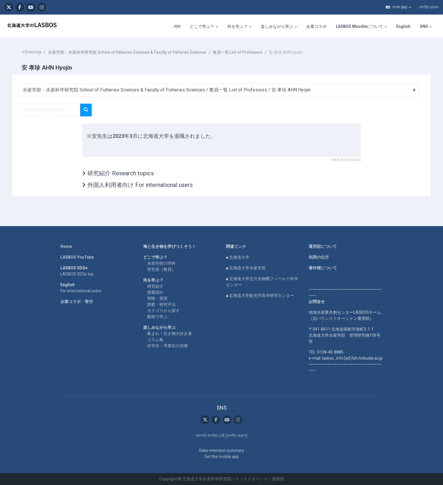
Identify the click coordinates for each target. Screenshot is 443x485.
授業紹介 (155, 292)
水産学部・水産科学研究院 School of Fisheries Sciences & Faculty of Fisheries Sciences (131, 52)
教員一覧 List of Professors (241, 52)
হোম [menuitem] (177, 26)
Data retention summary (221, 450)
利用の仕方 (319, 257)
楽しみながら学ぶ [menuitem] (277, 26)
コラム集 (155, 339)
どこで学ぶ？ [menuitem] (202, 26)
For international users (80, 291)
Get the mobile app (221, 456)
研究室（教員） (161, 269)
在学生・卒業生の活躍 (167, 345)
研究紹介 (155, 286)
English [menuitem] (403, 26)
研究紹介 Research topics (120, 173)
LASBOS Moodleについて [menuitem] (359, 26)
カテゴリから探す (163, 310)
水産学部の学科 (161, 263)
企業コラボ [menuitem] (316, 26)
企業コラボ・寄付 (76, 301)
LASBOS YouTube (77, 257)
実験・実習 (157, 298)
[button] (398, 7)
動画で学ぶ (157, 316)
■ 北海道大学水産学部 (246, 268)
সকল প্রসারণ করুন (346, 160)
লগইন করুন (429, 7)
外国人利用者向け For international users (140, 184)
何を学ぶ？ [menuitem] (237, 26)
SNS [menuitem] (424, 26)
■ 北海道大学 (237, 257)
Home (66, 246)
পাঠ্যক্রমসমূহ (36, 52)
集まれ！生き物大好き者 (169, 333)
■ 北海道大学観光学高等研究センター (260, 295)
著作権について (323, 268)
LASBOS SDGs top (77, 274)
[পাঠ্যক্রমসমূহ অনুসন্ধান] (53, 110)
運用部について (323, 246)
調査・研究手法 (161, 304)
